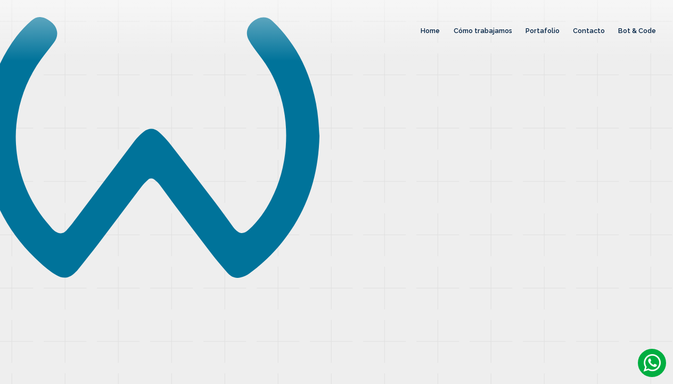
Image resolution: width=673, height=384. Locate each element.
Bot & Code (637, 31)
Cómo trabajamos (483, 31)
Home (430, 31)
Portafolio (543, 31)
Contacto (589, 31)
